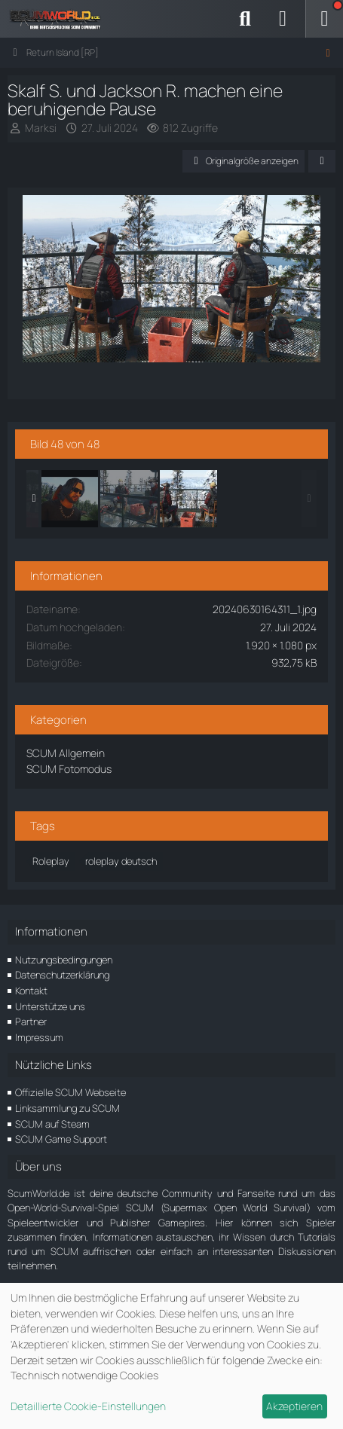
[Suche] (245, 19)
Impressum (39, 1037)
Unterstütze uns (50, 1006)
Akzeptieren (294, 1406)
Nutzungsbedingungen (63, 959)
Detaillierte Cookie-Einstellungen (88, 1406)
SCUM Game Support (61, 1139)
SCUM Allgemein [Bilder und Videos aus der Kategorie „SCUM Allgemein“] (65, 753)
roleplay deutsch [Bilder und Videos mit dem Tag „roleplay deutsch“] (121, 861)
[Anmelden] (283, 19)
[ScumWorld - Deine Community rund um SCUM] (60, 19)
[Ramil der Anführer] (69, 498)
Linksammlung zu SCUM (67, 1108)
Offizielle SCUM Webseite (70, 1092)
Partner (31, 1021)
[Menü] (324, 19)
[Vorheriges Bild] (47, 280)
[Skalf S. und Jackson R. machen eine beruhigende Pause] (129, 498)
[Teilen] (321, 161)
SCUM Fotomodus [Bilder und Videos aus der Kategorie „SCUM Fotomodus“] (69, 769)
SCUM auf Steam (52, 1124)
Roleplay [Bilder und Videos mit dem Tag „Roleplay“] (50, 861)
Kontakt (31, 990)
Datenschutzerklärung (62, 975)
